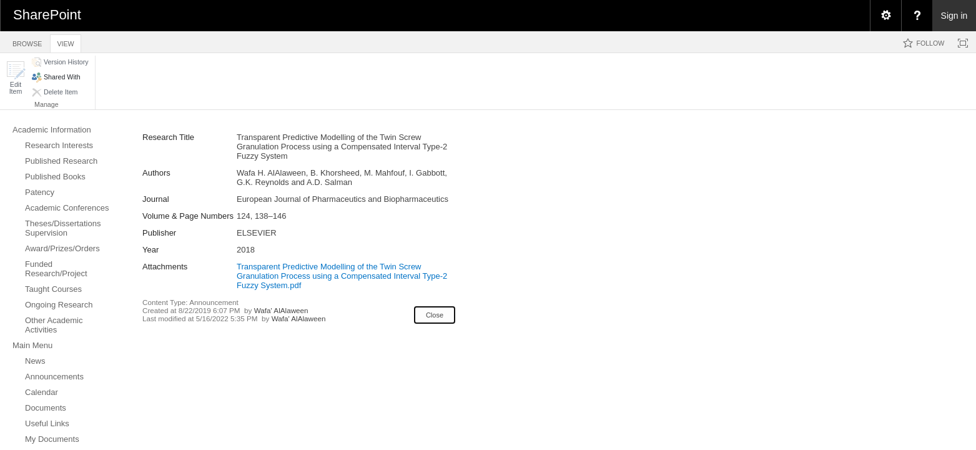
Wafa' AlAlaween (281, 310)
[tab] (27, 41)
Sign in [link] (954, 16)
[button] (15, 77)
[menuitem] (885, 15)
